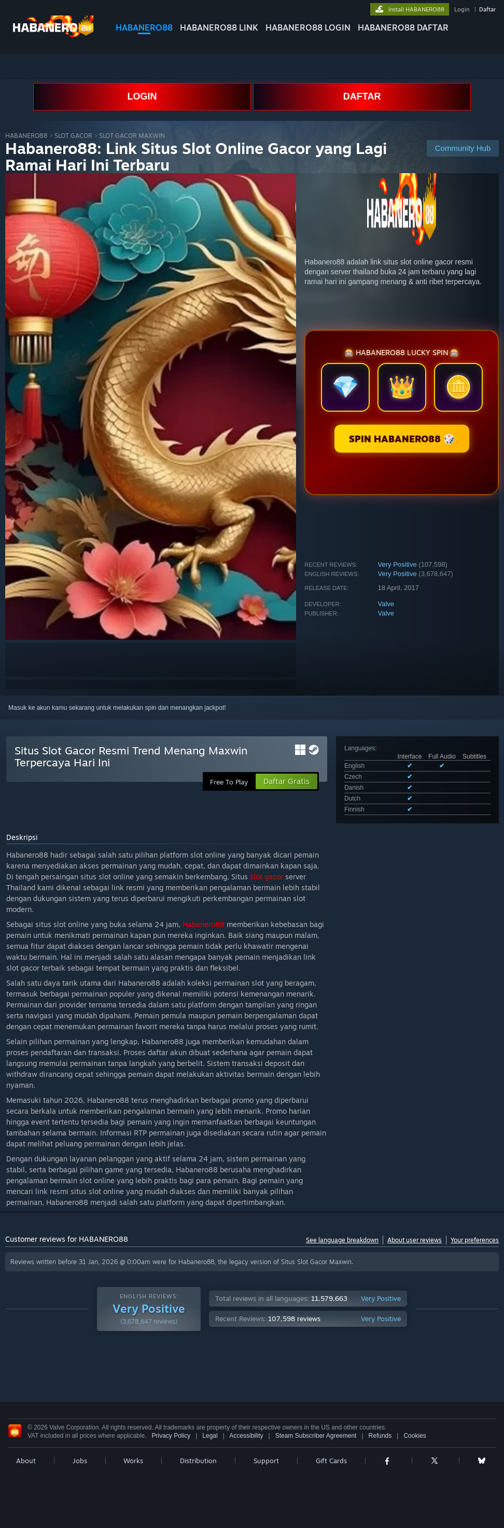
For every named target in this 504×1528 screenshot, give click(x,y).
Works (133, 1460)
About (26, 1460)
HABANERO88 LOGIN (308, 27)
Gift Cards (331, 1460)
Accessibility (246, 1435)
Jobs (80, 1460)
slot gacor (266, 876)
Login (461, 9)
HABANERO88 (144, 27)
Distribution (198, 1460)
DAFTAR (362, 96)
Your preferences (475, 1240)
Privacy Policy (170, 1435)
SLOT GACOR (73, 135)
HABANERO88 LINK (219, 27)
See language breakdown (342, 1240)
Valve (386, 604)
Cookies (414, 1435)
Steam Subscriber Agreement (316, 1435)
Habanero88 (204, 924)
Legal (209, 1435)
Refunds (380, 1435)
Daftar (487, 9)
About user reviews (414, 1240)
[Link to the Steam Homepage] (53, 36)
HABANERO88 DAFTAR (403, 27)
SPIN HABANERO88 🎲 (402, 438)
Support (266, 1460)
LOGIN (142, 96)
